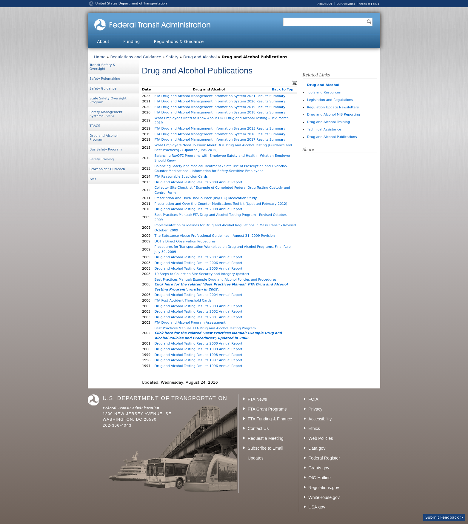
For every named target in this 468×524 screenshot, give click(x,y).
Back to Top (282, 89)
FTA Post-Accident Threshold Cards (182, 300)
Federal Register (324, 458)
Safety (172, 57)
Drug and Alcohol (200, 57)
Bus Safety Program (106, 149)
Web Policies (320, 438)
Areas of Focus (369, 3)
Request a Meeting (266, 438)
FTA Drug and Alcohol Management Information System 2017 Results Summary (219, 140)
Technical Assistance (324, 129)
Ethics (314, 428)
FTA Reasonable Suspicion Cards (180, 177)
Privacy (315, 409)
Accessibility (320, 419)
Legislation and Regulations (330, 100)
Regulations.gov (323, 487)
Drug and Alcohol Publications (332, 137)
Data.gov (316, 448)
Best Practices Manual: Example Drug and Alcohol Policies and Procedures (215, 280)
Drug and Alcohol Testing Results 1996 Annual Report (198, 366)
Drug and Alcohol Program (104, 138)
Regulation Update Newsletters (333, 107)
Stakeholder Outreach (107, 169)
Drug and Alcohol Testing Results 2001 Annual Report (198, 317)
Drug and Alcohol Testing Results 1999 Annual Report (198, 349)
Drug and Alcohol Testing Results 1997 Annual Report (198, 360)
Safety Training (102, 159)
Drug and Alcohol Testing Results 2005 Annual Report (198, 269)
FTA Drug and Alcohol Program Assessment (189, 323)
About (103, 41)
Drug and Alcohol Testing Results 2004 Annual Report (198, 295)
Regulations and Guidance (135, 57)
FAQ (93, 179)
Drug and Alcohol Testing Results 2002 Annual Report (198, 312)
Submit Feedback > (444, 517)
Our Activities (345, 3)
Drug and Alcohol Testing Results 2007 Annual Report (198, 257)
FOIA (313, 399)
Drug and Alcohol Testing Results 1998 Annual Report (198, 355)
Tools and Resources (324, 92)
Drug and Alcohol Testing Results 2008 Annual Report (198, 209)
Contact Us (258, 428)
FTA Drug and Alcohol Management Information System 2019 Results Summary (219, 107)
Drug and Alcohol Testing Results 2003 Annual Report (198, 306)
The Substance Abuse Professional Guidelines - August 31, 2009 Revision (214, 236)
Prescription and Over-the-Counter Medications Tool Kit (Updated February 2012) (220, 204)
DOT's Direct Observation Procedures (184, 241)
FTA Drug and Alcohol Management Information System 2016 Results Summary (219, 134)
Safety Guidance (103, 88)
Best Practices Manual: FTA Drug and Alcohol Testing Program (204, 328)
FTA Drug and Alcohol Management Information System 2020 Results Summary (219, 101)
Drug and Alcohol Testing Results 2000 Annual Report (198, 343)
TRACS (95, 126)
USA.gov (316, 507)
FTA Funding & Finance (270, 419)
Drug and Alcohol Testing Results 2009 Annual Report (198, 182)
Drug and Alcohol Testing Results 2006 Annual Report (198, 263)
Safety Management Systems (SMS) (106, 114)
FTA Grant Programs (267, 409)
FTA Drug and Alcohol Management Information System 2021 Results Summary (219, 96)
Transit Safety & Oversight (102, 67)
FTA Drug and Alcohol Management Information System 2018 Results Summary (219, 112)
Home (99, 57)
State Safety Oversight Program (108, 100)
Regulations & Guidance (179, 41)
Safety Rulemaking (105, 79)
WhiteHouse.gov (324, 497)
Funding (131, 41)
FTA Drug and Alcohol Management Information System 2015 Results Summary (219, 128)
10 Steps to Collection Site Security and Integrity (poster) (201, 274)
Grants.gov (318, 467)
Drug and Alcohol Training (328, 122)
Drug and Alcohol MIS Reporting (333, 114)
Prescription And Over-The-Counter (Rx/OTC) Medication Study (205, 198)
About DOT (325, 3)
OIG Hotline (319, 477)
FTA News (257, 399)
